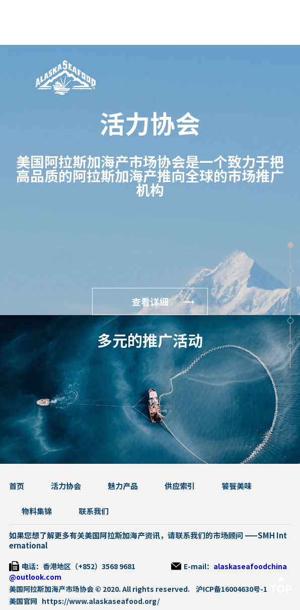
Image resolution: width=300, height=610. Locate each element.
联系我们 (94, 511)
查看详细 (150, 302)
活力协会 (66, 486)
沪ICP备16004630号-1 (231, 589)
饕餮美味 (236, 486)
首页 (16, 486)
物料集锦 (37, 511)
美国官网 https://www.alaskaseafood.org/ (84, 601)
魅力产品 (123, 486)
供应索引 (180, 486)
